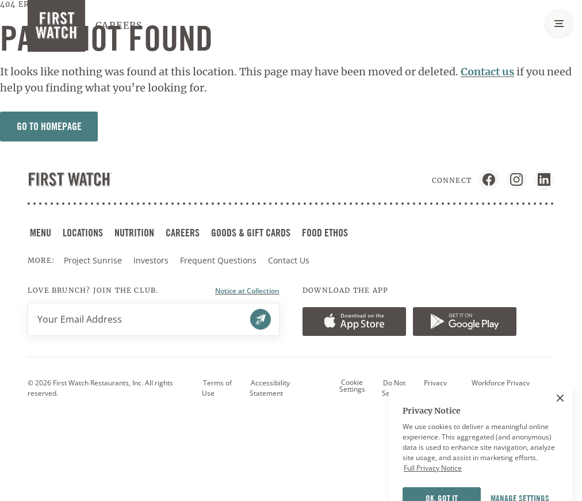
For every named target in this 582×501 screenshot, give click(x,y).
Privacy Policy (435, 388)
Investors (152, 260)
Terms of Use (217, 388)
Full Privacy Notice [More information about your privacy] (433, 480)
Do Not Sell (393, 388)
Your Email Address (79, 319)
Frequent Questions (218, 260)
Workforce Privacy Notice (500, 388)
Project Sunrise (93, 260)
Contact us (487, 71)
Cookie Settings (352, 386)
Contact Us (288, 260)
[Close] (560, 410)
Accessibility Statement (270, 388)
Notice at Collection (247, 291)
